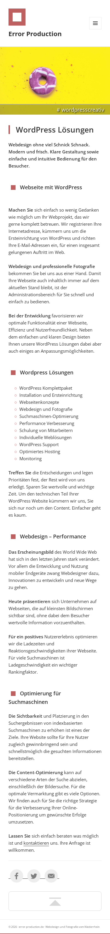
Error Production (35, 33)
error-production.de (31, 927)
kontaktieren (36, 843)
